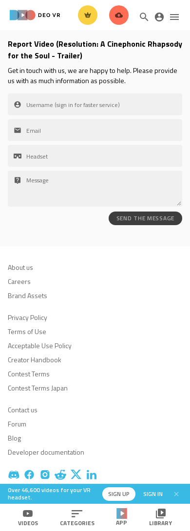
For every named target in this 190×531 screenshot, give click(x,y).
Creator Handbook (34, 359)
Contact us (23, 410)
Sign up (119, 493)
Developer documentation (46, 452)
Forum (17, 424)
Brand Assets (27, 295)
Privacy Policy (27, 317)
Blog (14, 438)
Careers (19, 281)
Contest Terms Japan (38, 388)
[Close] (176, 494)
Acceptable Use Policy (40, 345)
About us (20, 267)
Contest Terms (29, 374)
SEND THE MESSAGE (145, 218)
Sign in (153, 493)
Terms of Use (27, 331)
